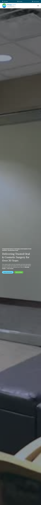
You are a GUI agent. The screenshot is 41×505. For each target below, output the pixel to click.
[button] (38, 5)
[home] (9, 6)
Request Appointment (7, 272)
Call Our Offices (19, 272)
